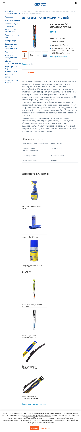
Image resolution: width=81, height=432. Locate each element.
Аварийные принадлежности (12, 12)
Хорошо (34, 428)
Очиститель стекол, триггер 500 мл (31, 207)
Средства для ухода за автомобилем (11, 46)
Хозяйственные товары (11, 81)
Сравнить (26, 64)
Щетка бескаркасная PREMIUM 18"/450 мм (29, 367)
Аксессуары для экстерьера (11, 30)
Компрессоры (10, 40)
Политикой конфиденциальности (37, 415)
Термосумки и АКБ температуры (11, 68)
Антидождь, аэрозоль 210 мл (32, 266)
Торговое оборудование (11, 56)
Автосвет (9, 17)
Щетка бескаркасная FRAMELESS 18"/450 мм (30, 398)
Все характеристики (58, 56)
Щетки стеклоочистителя (12, 62)
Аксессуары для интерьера (11, 24)
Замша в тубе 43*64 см (30, 237)
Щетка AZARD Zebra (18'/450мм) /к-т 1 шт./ (30, 336)
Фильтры (9, 52)
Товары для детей (10, 75)
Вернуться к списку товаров (34, 404)
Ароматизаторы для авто (12, 36)
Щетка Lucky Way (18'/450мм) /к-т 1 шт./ (32, 306)
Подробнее (45, 428)
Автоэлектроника (12, 20)
